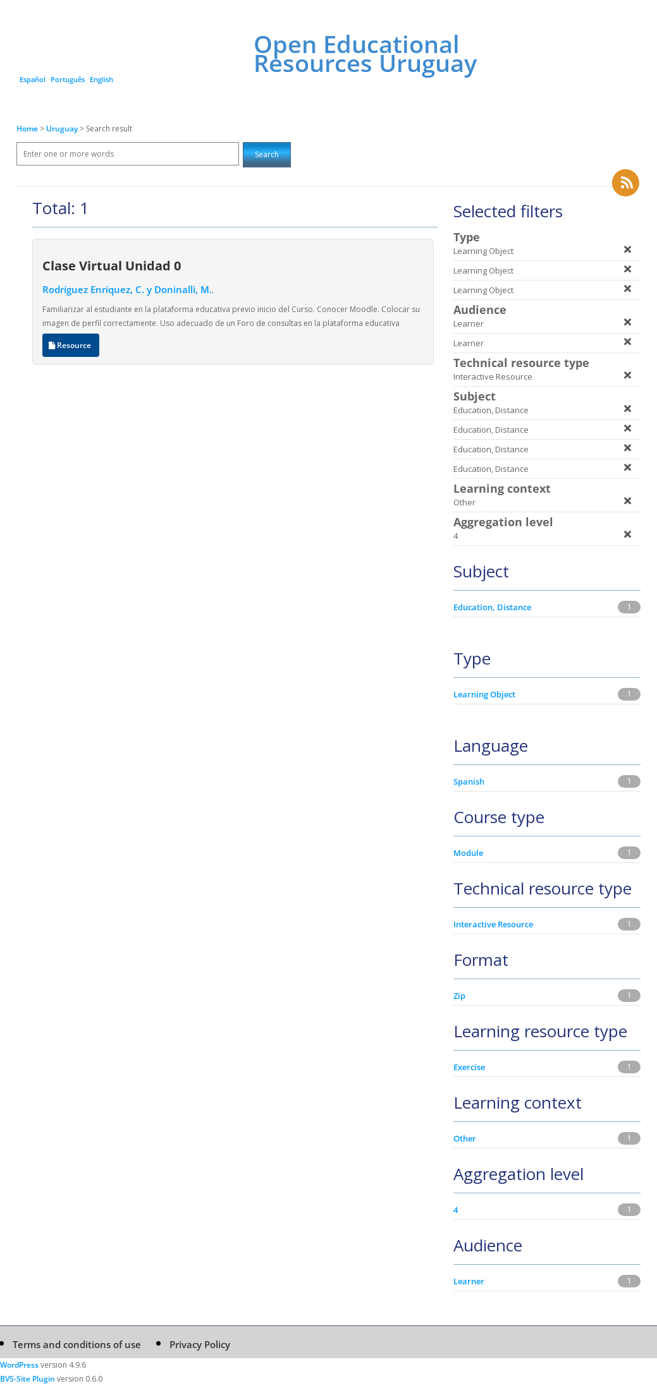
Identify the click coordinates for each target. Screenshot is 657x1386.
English (101, 79)
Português (68, 79)
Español (33, 79)
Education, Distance (492, 607)
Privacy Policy (199, 1344)
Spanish (468, 781)
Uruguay (63, 128)
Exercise (469, 1067)
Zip (459, 995)
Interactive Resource (493, 924)
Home (27, 128)
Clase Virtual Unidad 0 (111, 265)
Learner (468, 1281)
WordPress (19, 1364)
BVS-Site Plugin (27, 1378)
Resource (71, 345)
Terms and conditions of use (77, 1344)
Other (464, 1138)
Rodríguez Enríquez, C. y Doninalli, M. (127, 289)
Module (468, 853)
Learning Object (484, 694)
